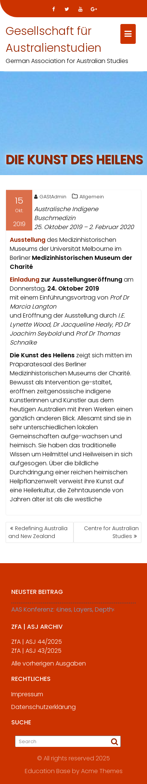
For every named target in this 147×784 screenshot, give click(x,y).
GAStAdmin (50, 197)
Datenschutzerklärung (43, 709)
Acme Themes (102, 771)
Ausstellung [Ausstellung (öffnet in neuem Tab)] (28, 240)
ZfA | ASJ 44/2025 (36, 644)
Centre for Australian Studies (111, 532)
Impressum (27, 697)
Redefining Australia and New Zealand (38, 532)
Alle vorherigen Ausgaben (48, 666)
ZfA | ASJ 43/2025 (36, 653)
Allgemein (92, 197)
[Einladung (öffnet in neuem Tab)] (24, 280)
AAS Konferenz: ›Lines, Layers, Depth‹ (62, 612)
